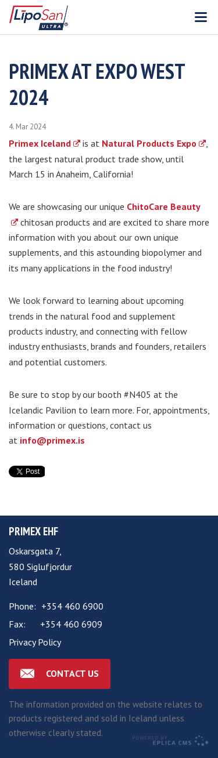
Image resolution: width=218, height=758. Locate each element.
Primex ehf (33, 531)
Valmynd (200, 17)
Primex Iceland (40, 143)
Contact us (72, 673)
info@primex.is (52, 440)
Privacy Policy (35, 642)
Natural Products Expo (149, 143)
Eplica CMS (170, 740)
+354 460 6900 (72, 606)
